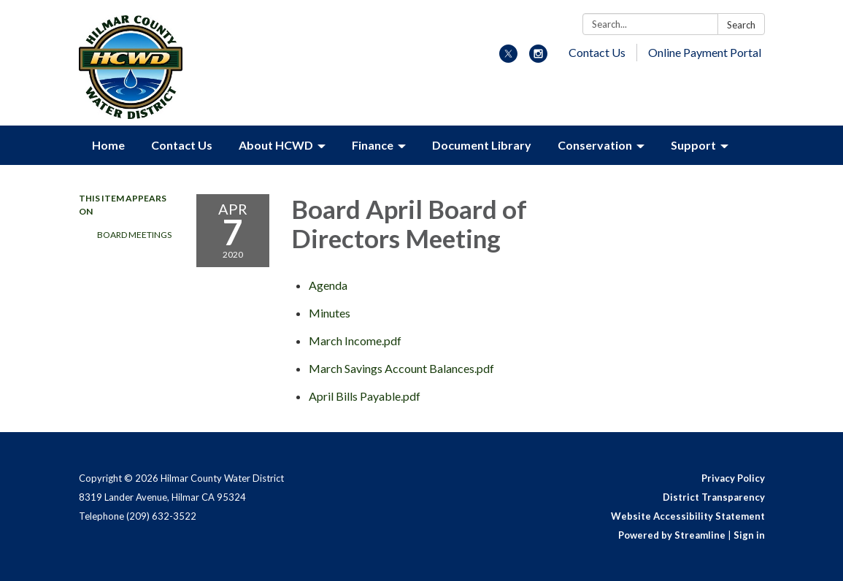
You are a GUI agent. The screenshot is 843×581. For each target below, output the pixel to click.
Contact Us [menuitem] (181, 145)
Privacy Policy (733, 478)
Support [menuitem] (693, 145)
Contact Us (597, 52)
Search (741, 25)
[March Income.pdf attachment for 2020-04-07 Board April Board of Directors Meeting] (355, 340)
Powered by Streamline (671, 535)
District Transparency (714, 497)
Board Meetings (134, 234)
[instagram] (538, 58)
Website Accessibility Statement (688, 516)
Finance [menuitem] (372, 145)
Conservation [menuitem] (595, 145)
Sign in (749, 535)
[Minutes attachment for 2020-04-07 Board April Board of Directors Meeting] (329, 313)
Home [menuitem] (108, 145)
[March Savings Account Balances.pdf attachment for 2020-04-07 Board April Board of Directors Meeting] (401, 368)
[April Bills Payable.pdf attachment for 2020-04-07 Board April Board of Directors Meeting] (364, 396)
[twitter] (508, 58)
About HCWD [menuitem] (276, 145)
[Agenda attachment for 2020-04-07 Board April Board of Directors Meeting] (328, 285)
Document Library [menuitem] (481, 145)
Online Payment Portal (704, 52)
